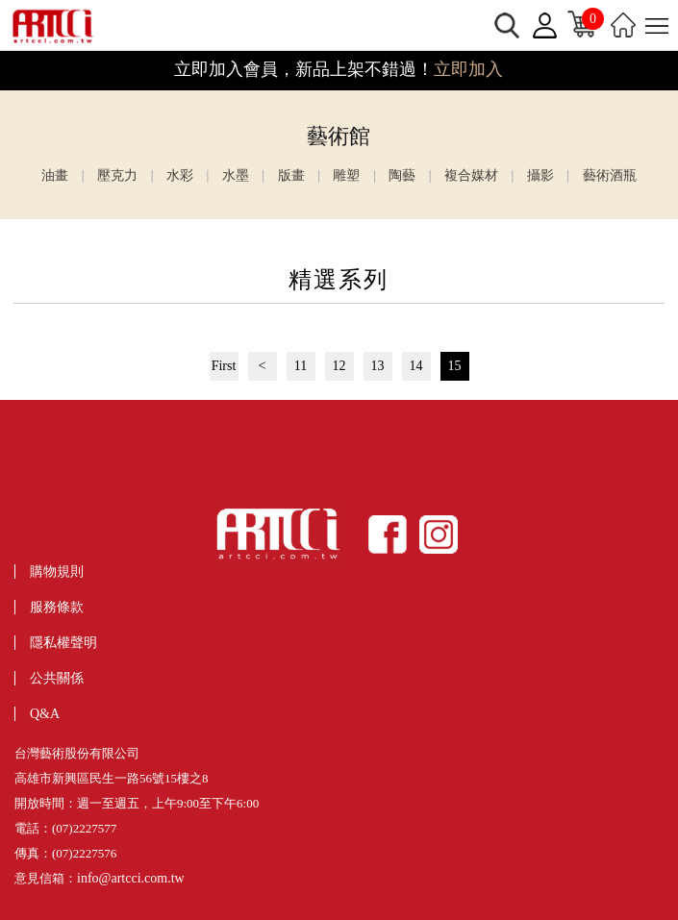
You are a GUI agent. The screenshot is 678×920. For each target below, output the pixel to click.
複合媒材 (471, 175)
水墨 (235, 175)
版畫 (291, 175)
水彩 (179, 175)
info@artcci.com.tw (131, 878)
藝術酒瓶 (610, 175)
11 (300, 366)
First (224, 366)
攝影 (540, 175)
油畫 (54, 175)
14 (416, 366)
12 (339, 366)
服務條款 (57, 607)
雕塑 (346, 175)
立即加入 (468, 69)
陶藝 (402, 175)
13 (378, 366)
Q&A (45, 714)
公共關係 (57, 678)
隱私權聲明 (63, 642)
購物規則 (57, 571)
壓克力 (117, 175)
